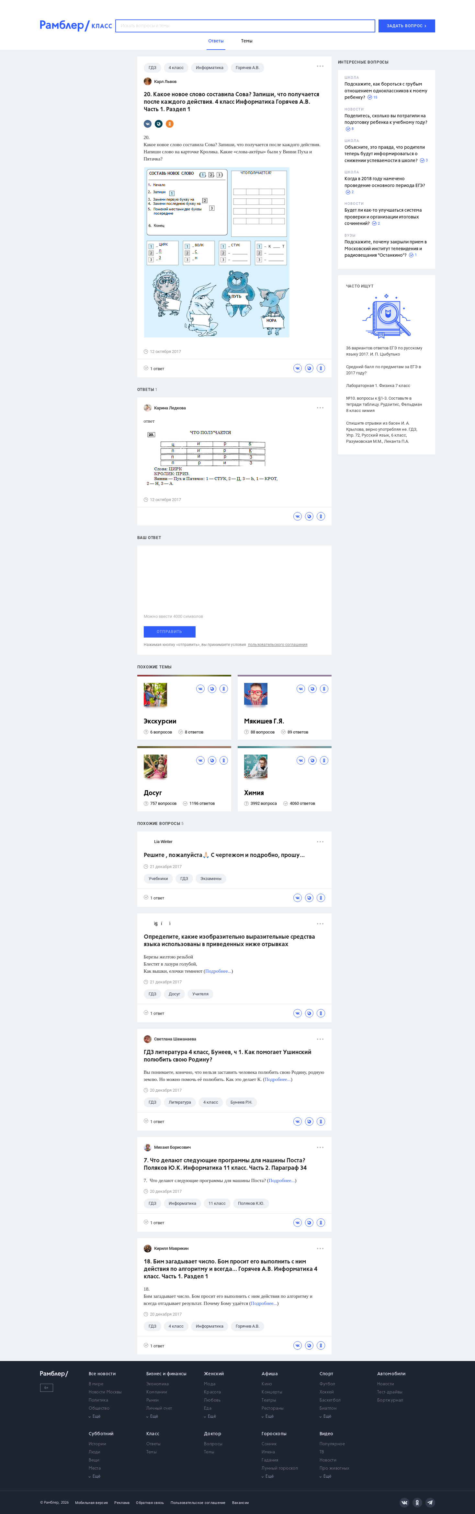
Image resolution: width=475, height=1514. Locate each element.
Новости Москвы (105, 1392)
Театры (269, 1400)
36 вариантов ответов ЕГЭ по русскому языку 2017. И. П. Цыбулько (384, 351)
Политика (98, 1400)
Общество (99, 1408)
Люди (95, 1452)
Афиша (270, 1374)
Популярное (332, 1444)
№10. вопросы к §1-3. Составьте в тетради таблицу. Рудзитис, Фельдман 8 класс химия (384, 404)
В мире (96, 1384)
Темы (151, 1452)
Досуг (153, 793)
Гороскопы (274, 1434)
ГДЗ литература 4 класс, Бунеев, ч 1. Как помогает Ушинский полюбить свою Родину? (227, 1056)
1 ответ (154, 368)
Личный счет (159, 1408)
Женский (214, 1374)
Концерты (272, 1392)
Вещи (94, 1460)
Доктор (212, 1434)
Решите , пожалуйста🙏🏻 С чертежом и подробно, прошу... (224, 855)
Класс (153, 1434)
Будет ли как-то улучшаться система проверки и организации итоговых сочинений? (383, 217)
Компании (156, 1392)
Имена (268, 1452)
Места (95, 1468)
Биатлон (328, 1408)
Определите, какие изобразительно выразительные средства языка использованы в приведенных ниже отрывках (229, 940)
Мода (209, 1384)
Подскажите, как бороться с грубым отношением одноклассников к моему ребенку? (386, 91)
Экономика (157, 1384)
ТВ (322, 1452)
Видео (327, 1434)
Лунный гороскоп (280, 1468)
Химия (254, 793)
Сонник (269, 1444)
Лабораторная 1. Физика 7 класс (378, 385)
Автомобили (391, 1374)
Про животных (335, 1468)
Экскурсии (160, 721)
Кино (267, 1384)
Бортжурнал (390, 1400)
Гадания (270, 1460)
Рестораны (273, 1408)
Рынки (152, 1400)
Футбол (327, 1384)
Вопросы (213, 1444)
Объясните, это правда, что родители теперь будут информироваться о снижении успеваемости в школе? (385, 154)
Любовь (212, 1400)
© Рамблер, (50, 1502)
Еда (207, 1408)
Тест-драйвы (389, 1392)
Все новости (102, 1374)
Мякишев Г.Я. (264, 721)
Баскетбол (330, 1400)
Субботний (101, 1434)
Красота (212, 1392)
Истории (98, 1444)
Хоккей (327, 1392)
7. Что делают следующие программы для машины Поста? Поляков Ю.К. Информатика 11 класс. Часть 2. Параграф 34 (225, 1164)
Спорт (327, 1374)
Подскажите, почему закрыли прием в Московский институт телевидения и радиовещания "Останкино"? (386, 249)
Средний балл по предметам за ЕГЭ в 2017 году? (383, 369)
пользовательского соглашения (278, 644)
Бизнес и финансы (166, 1374)
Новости (385, 1384)
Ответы (153, 1444)
